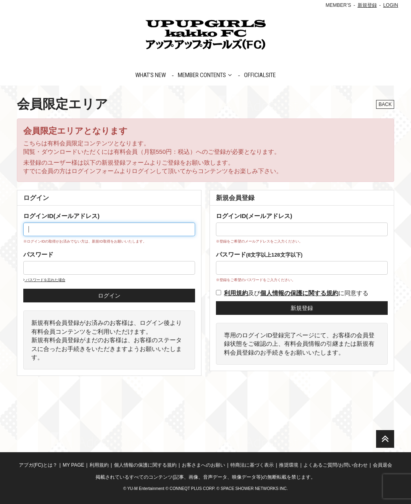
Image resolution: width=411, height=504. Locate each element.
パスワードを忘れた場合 (44, 280)
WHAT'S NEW (150, 75)
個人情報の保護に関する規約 (145, 465)
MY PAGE (73, 465)
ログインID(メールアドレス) (61, 215)
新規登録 (367, 5)
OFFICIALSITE (260, 75)
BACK (385, 104)
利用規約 (99, 465)
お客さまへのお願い (203, 465)
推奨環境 (288, 465)
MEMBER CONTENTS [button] (205, 75)
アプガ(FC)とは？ (38, 465)
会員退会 (382, 465)
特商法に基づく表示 (252, 465)
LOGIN (390, 5)
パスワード (38, 254)
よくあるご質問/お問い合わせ (335, 465)
